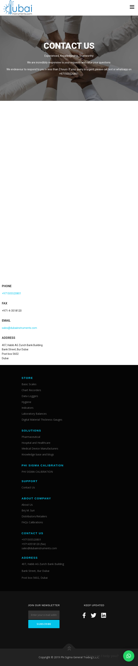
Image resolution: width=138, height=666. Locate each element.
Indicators (27, 408)
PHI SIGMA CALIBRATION (37, 471)
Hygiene (26, 402)
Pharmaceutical (31, 437)
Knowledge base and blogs (38, 454)
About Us (27, 504)
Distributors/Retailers (34, 516)
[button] (128, 656)
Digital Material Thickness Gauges (42, 419)
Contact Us (28, 487)
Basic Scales (29, 384)
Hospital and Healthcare (36, 442)
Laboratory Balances (34, 414)
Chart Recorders (31, 390)
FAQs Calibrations (32, 522)
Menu (132, 7)
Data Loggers (30, 396)
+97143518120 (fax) (34, 544)
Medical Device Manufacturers (40, 448)
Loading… (69, 191)
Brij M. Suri (28, 510)
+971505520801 (11, 293)
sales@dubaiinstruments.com (19, 327)
